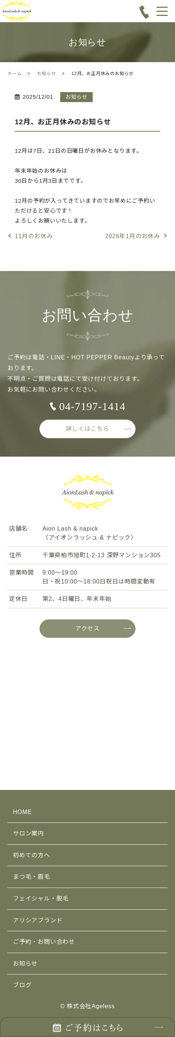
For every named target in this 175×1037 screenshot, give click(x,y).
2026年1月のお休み (132, 236)
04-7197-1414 (92, 409)
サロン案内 (28, 833)
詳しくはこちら (87, 431)
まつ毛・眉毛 (31, 877)
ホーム (14, 73)
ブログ (22, 985)
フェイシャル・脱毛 (41, 898)
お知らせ (46, 73)
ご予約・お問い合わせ (44, 942)
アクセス (87, 631)
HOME (22, 812)
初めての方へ (31, 855)
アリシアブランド (37, 920)
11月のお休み (34, 236)
